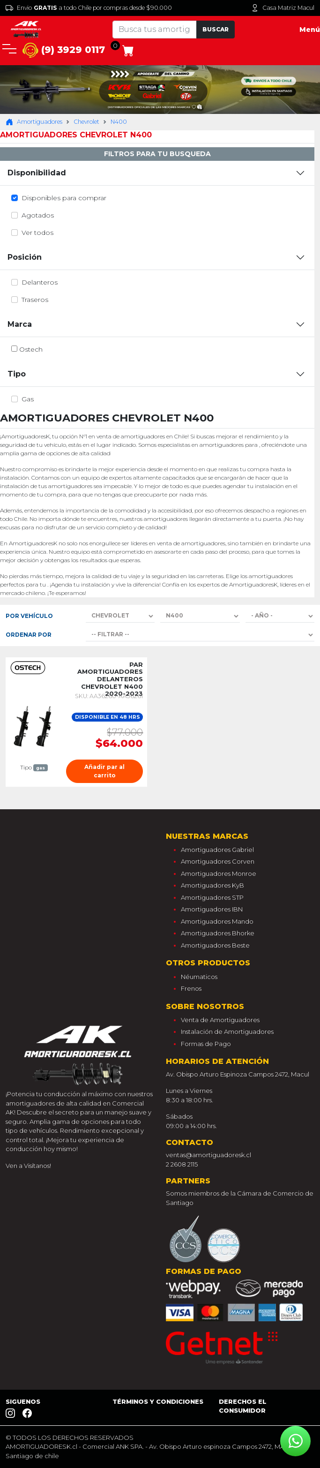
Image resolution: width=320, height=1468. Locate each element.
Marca (19, 324)
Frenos (191, 988)
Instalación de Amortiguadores (227, 1031)
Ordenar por (29, 634)
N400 (119, 121)
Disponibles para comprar (64, 198)
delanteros (40, 282)
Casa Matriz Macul (282, 8)
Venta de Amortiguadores (220, 1020)
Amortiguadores (34, 122)
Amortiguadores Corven (217, 861)
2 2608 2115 (182, 1164)
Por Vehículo (29, 615)
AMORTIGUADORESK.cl (41, 1446)
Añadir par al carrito (104, 771)
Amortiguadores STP (212, 897)
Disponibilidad (36, 172)
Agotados (38, 215)
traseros (35, 299)
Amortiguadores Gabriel (217, 849)
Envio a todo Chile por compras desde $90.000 (89, 8)
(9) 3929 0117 (63, 50)
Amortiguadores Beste (215, 945)
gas (28, 399)
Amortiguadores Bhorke (217, 933)
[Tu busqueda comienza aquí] (154, 29)
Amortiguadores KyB (212, 885)
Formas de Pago (206, 1043)
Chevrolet (86, 121)
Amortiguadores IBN (212, 909)
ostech (31, 349)
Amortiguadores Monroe (218, 873)
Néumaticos (199, 976)
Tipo (16, 373)
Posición (24, 257)
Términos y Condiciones (157, 1401)
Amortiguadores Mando (217, 921)
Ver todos (37, 232)
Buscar (215, 29)
